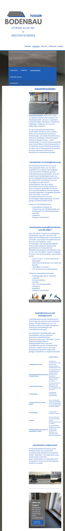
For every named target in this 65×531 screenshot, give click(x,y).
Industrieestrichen (35, 339)
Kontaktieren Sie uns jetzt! (37, 522)
